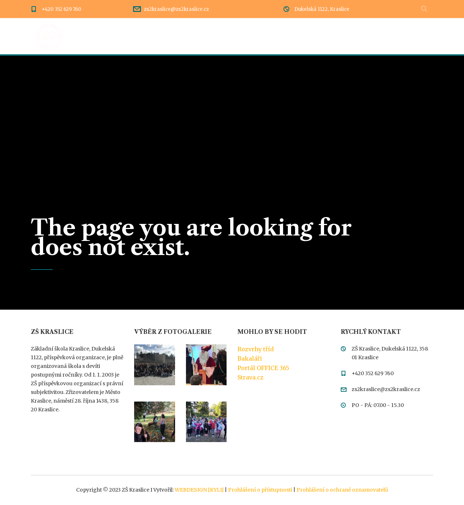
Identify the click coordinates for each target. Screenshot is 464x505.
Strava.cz (250, 377)
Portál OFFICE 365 (263, 368)
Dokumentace (242, 36)
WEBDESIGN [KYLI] (199, 490)
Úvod (94, 36)
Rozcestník (189, 36)
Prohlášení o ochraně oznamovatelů (342, 490)
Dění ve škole (137, 36)
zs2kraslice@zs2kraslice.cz (176, 9)
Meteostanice (414, 36)
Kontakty (365, 36)
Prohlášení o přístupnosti (260, 490)
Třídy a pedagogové (307, 36)
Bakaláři (249, 358)
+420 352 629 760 (61, 9)
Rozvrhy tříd (255, 349)
